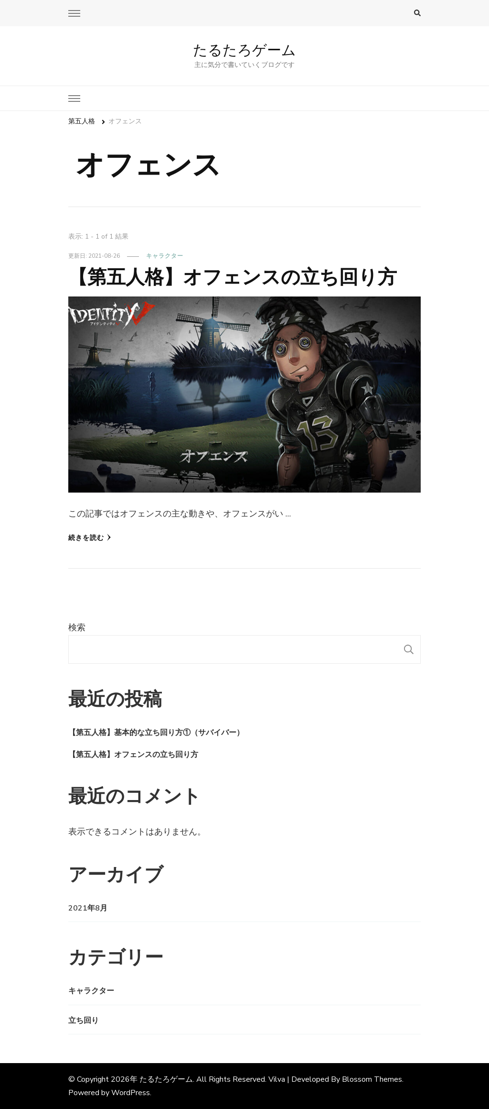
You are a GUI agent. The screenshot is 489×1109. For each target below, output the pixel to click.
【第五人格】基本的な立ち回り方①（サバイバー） (156, 732)
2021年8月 (87, 908)
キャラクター (164, 256)
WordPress (130, 1092)
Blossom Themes (372, 1079)
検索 (76, 627)
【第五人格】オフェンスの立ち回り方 (232, 276)
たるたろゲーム (244, 50)
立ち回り (83, 1020)
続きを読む (89, 537)
